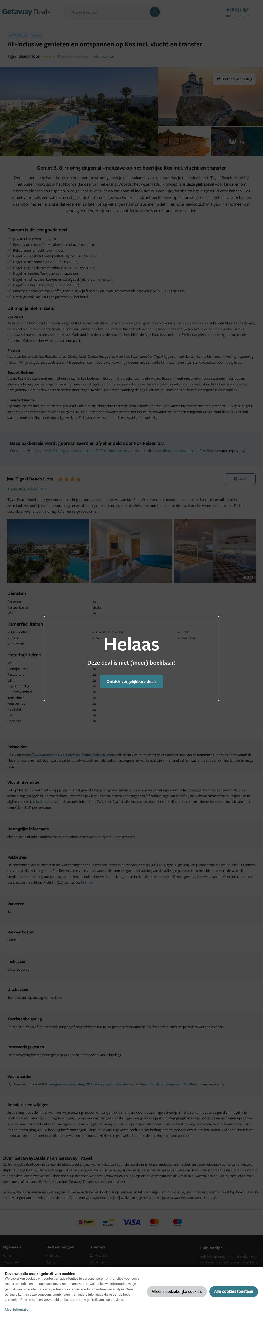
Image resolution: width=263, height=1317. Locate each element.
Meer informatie (16, 1310)
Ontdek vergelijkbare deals (131, 681)
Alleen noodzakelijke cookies (177, 1291)
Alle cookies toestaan (233, 1291)
